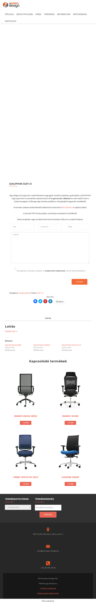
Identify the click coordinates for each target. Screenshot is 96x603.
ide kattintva (67, 207)
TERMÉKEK (49, 14)
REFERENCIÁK (63, 14)
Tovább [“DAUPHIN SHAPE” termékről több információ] (70, 484)
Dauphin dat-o (11, 331)
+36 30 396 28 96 (48, 567)
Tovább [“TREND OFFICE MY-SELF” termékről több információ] (25, 484)
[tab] (48, 318)
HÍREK (38, 14)
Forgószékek (24, 293)
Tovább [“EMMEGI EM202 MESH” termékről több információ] (25, 423)
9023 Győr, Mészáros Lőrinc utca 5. (48, 534)
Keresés (48, 515)
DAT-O (40, 293)
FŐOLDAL (9, 14)
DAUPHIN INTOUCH (71, 345)
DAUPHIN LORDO (41, 345)
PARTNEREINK (80, 14)
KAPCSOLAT (10, 21)
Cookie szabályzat (48, 588)
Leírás (48, 318)
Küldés (79, 282)
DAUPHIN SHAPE (13, 345)
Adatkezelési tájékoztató (55, 271)
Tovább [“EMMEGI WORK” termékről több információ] (70, 423)
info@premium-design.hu (48, 551)
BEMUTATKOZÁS (24, 14)
